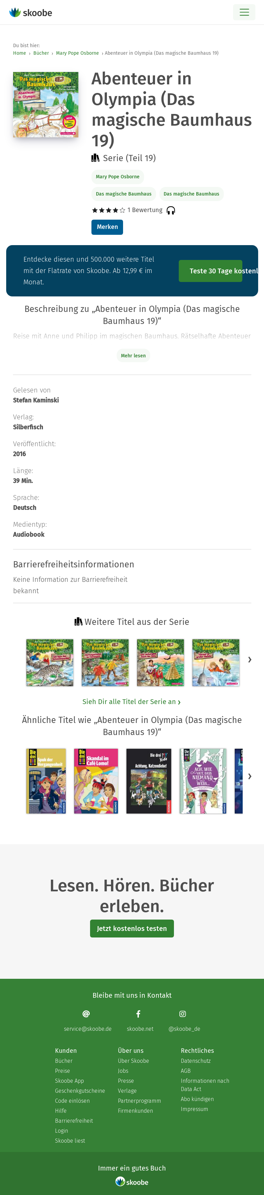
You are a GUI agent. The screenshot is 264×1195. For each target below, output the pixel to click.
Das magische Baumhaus (124, 194)
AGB (186, 1071)
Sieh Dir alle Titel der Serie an (132, 702)
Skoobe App (69, 1081)
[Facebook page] (140, 1021)
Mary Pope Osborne (77, 53)
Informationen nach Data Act (205, 1085)
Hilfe (61, 1111)
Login (61, 1131)
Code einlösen (72, 1101)
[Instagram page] (184, 1021)
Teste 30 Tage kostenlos (216, 271)
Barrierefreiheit (74, 1121)
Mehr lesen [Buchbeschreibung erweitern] (133, 356)
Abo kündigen (197, 1099)
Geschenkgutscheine (79, 1091)
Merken (107, 227)
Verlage (127, 1091)
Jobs (123, 1071)
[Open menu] (244, 12)
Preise (62, 1071)
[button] (250, 659)
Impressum (194, 1109)
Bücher (41, 53)
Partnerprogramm (139, 1101)
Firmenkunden (135, 1111)
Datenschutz (196, 1061)
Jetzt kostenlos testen (132, 928)
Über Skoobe (133, 1061)
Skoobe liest (70, 1141)
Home (19, 53)
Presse (126, 1081)
